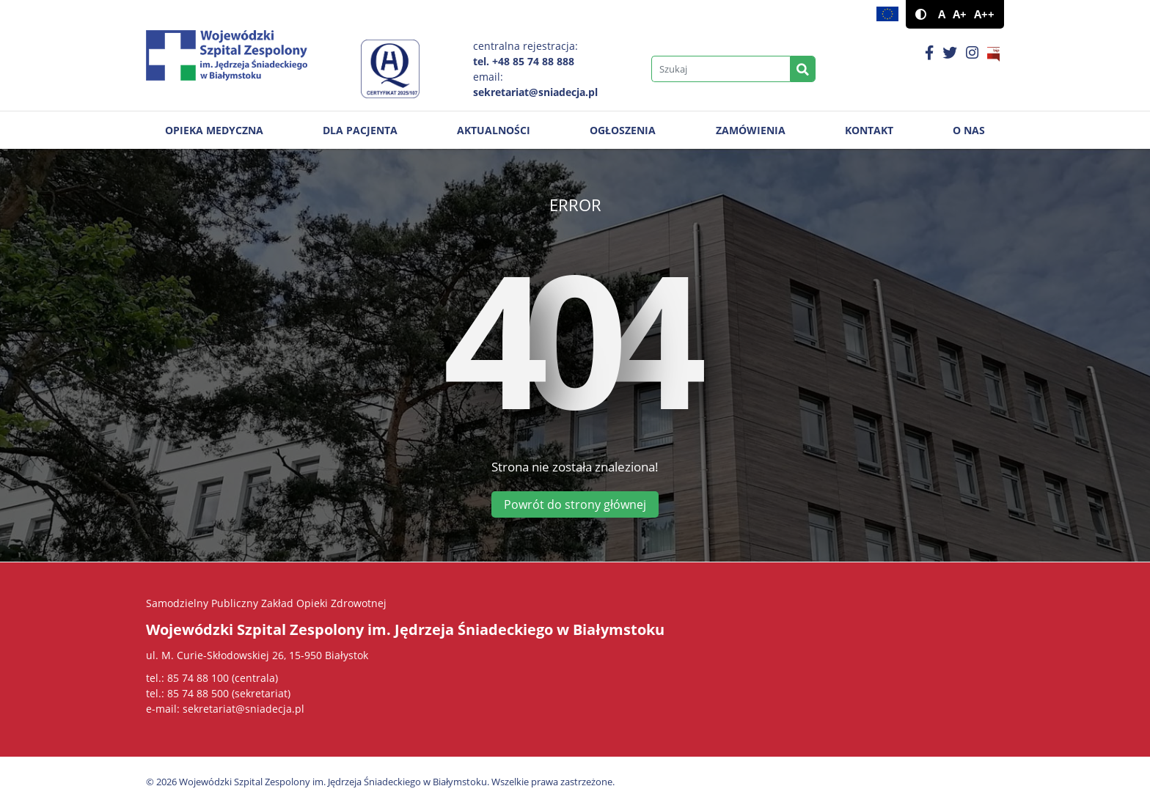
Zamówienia (750, 130)
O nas (969, 130)
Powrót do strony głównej (575, 504)
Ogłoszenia (623, 130)
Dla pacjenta (360, 130)
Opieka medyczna (214, 130)
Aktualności (493, 130)
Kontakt (869, 130)
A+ (960, 14)
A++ (984, 14)
